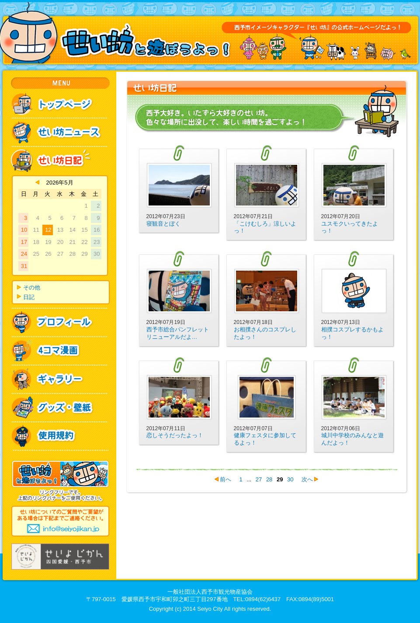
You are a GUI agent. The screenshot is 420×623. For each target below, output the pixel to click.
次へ (307, 479)
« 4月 (37, 182)
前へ (225, 479)
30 (290, 479)
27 (259, 479)
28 (269, 479)
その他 (31, 287)
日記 (29, 297)
